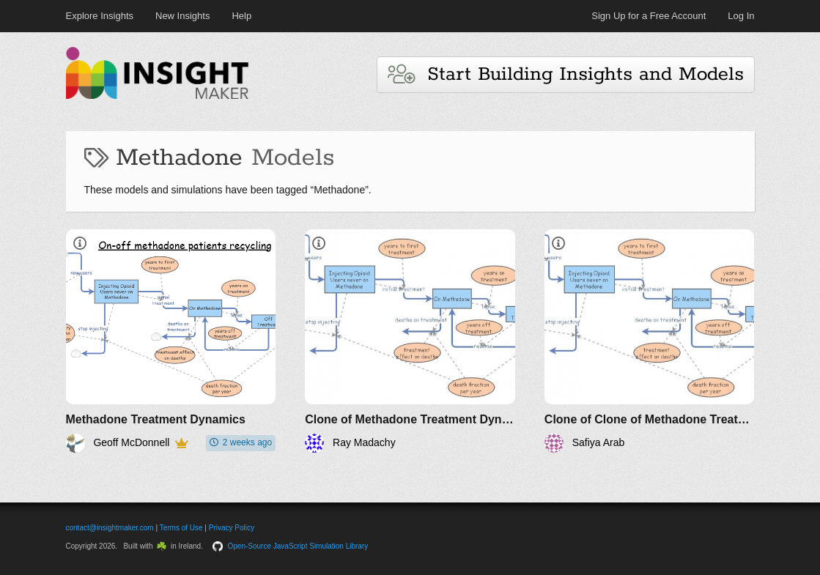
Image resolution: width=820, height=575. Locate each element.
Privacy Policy (231, 528)
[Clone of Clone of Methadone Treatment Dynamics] (649, 341)
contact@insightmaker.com (110, 528)
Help (241, 15)
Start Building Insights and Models (566, 74)
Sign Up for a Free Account (648, 15)
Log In (741, 15)
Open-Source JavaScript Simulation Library (298, 546)
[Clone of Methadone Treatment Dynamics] (410, 341)
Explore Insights (100, 15)
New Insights (182, 15)
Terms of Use (181, 528)
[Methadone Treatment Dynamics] (171, 341)
